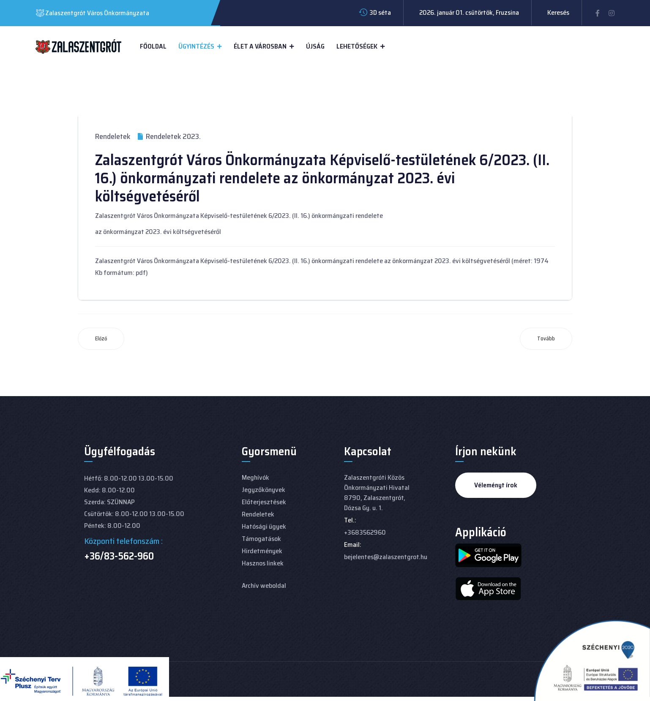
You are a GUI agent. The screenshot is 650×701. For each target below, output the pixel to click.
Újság (315, 46)
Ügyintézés (196, 46)
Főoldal (153, 46)
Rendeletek (112, 136)
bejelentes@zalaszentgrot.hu (385, 557)
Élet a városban (260, 46)
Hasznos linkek (263, 563)
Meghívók (255, 477)
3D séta (380, 12)
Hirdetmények (262, 551)
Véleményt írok (495, 485)
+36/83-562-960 (119, 556)
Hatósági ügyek (264, 526)
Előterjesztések (264, 502)
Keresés (558, 12)
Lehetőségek (356, 46)
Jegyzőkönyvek (263, 489)
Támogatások (261, 538)
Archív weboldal (264, 585)
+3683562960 (365, 532)
